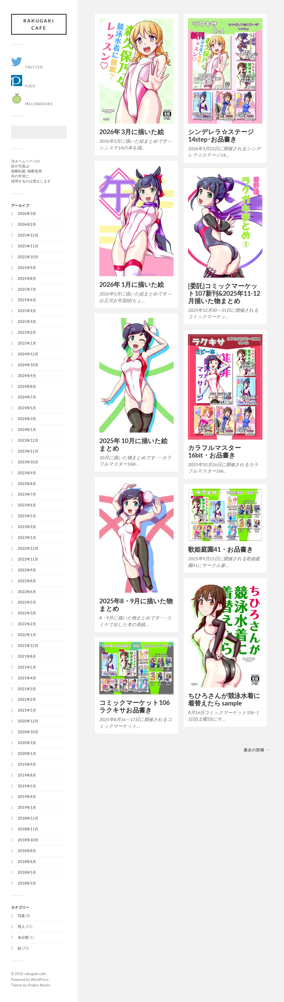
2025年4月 (27, 310)
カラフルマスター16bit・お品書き (214, 451)
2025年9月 (27, 267)
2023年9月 (27, 473)
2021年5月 (27, 667)
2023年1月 (27, 537)
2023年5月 (27, 516)
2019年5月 (27, 786)
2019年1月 (27, 807)
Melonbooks (32, 104)
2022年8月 (27, 581)
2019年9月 (27, 764)
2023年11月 (28, 451)
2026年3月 (27, 213)
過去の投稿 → (257, 749)
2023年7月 (27, 494)
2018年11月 (28, 829)
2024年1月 (27, 429)
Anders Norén (39, 985)
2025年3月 (27, 321)
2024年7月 (27, 397)
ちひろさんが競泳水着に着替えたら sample (224, 699)
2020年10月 (28, 732)
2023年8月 (27, 483)
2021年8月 (27, 656)
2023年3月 (27, 526)
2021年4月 (27, 678)
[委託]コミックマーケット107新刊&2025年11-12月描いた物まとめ (224, 293)
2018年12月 (28, 818)
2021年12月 (28, 645)
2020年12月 (28, 721)
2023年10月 (28, 462)
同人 (21, 926)
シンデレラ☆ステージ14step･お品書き (221, 135)
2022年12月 (28, 548)
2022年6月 (27, 591)
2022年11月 (28, 559)
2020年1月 (27, 753)
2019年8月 (27, 775)
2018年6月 (27, 861)
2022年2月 (27, 624)
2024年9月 (27, 375)
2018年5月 (27, 872)
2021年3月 (27, 689)
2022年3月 (27, 613)
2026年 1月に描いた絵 (131, 284)
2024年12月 (28, 354)
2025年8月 (27, 278)
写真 (21, 915)
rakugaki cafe (38, 24)
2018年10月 (28, 840)
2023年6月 (27, 505)
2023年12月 (28, 440)
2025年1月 (27, 343)
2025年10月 (28, 257)
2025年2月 (27, 332)
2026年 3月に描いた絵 (131, 131)
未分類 (23, 937)
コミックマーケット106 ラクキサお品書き (134, 706)
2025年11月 (28, 246)
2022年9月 (27, 570)
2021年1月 (27, 710)
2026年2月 (27, 224)
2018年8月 (27, 850)
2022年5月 (27, 602)
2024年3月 (27, 418)
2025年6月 (27, 300)
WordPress (40, 979)
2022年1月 (27, 634)
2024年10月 (28, 365)
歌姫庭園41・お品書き (220, 549)
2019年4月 (27, 796)
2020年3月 (27, 742)
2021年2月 (27, 699)
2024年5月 (27, 408)
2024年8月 (27, 386)
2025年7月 (27, 289)
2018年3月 (27, 883)
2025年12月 (28, 235)
